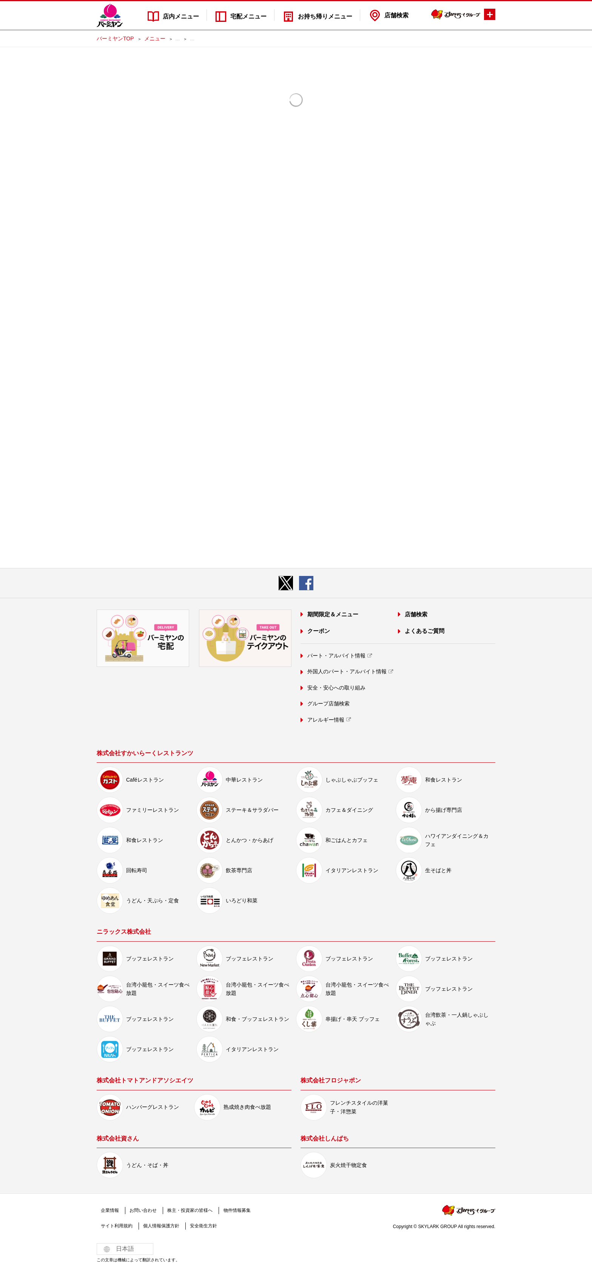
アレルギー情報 (325, 719)
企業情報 (109, 1210)
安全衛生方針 (201, 1225)
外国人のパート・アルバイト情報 (346, 671)
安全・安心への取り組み (336, 688)
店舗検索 (396, 15)
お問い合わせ (141, 1210)
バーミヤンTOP (115, 38)
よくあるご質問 (424, 631)
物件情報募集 (233, 1210)
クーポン (318, 631)
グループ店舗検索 (328, 703)
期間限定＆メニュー (332, 614)
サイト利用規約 (116, 1225)
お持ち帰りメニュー (325, 15)
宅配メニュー (248, 15)
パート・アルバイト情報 (336, 656)
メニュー (154, 38)
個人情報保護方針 (160, 1225)
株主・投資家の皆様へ (187, 1210)
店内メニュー (179, 15)
